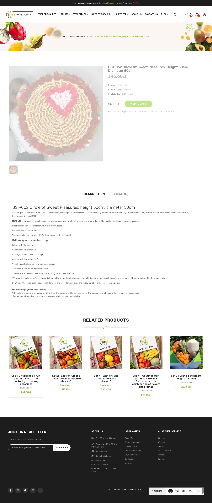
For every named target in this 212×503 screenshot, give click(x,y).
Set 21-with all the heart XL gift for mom (186, 377)
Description (94, 194)
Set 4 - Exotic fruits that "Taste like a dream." (106, 378)
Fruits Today (122, 85)
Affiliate (161, 455)
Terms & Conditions (133, 450)
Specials (161, 459)
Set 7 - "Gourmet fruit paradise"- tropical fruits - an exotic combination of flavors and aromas (146, 381)
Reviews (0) (118, 194)
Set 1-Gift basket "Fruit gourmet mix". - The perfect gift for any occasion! (25, 380)
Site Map (162, 438)
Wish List (162, 442)
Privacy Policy (131, 446)
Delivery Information (133, 442)
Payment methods (132, 455)
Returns (128, 463)
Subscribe (62, 447)
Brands (161, 446)
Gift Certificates (165, 450)
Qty (110, 104)
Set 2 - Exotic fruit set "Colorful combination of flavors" (66, 378)
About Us (129, 438)
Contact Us (129, 459)
